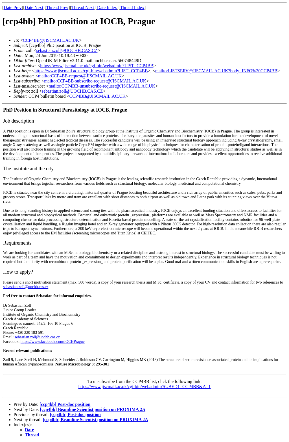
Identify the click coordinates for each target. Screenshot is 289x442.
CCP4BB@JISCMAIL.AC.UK (51, 40)
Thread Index (132, 7)
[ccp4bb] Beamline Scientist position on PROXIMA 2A (92, 409)
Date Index (107, 7)
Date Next (34, 7)
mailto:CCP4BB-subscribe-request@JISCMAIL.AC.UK (95, 81)
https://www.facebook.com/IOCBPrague (53, 341)
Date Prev (13, 7)
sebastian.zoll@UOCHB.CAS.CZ (66, 50)
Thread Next (82, 7)
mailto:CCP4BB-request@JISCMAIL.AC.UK (80, 75)
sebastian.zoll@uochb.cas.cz (25, 287)
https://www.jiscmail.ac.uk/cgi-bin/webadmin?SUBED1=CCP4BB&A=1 (144, 386)
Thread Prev (57, 7)
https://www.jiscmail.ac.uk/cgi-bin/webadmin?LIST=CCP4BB (96, 65)
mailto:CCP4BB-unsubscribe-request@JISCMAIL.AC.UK (102, 86)
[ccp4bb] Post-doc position (65, 404)
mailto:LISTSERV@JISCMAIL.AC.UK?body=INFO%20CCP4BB (216, 70)
